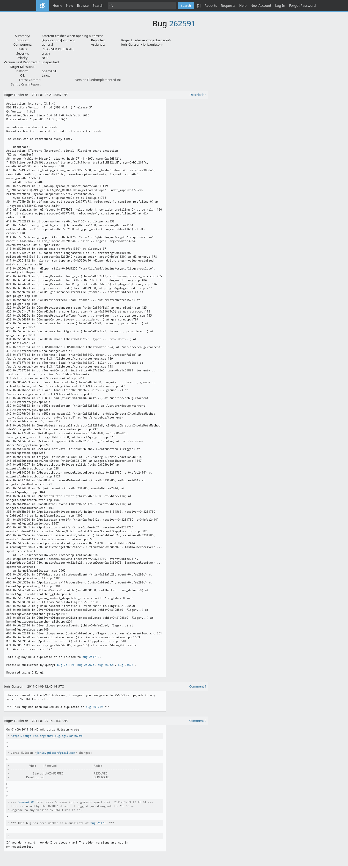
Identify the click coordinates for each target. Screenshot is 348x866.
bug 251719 (90, 657)
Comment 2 (197, 720)
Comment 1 (197, 686)
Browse (83, 5)
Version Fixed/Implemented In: (98, 80)
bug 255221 (126, 665)
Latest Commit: (30, 80)
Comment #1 (26, 802)
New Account (260, 5)
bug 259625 (85, 665)
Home (57, 5)
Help (243, 5)
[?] (199, 5)
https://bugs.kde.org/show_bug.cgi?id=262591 (47, 736)
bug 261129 (65, 665)
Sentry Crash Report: (26, 84)
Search (98, 5)
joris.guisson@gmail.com (55, 752)
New (69, 5)
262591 (182, 23)
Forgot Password (302, 5)
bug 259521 (106, 665)
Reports (210, 5)
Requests (228, 5)
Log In (280, 5)
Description (198, 94)
